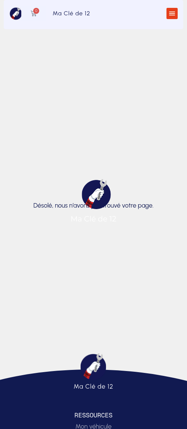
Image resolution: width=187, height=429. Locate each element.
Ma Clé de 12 (71, 13)
